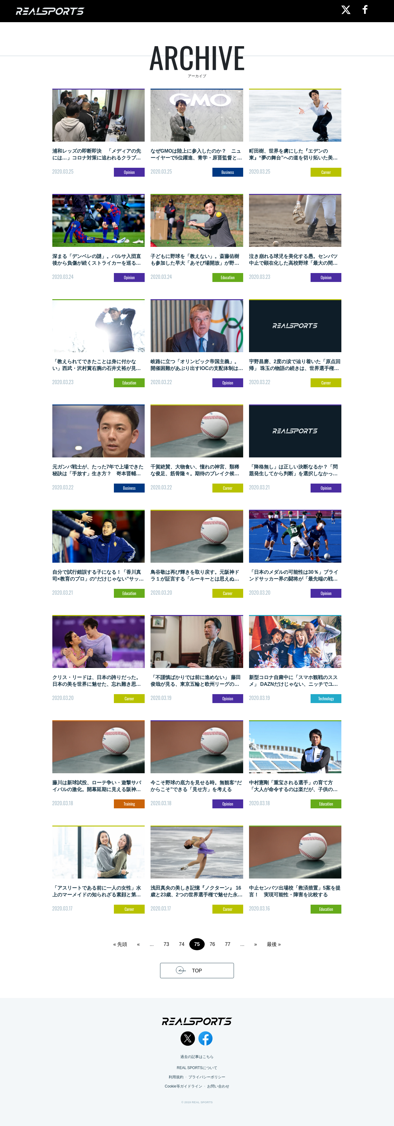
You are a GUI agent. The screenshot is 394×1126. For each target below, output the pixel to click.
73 (166, 944)
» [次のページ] (255, 944)
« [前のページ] (138, 944)
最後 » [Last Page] (274, 944)
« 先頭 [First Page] (120, 944)
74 (181, 944)
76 (212, 944)
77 (228, 944)
